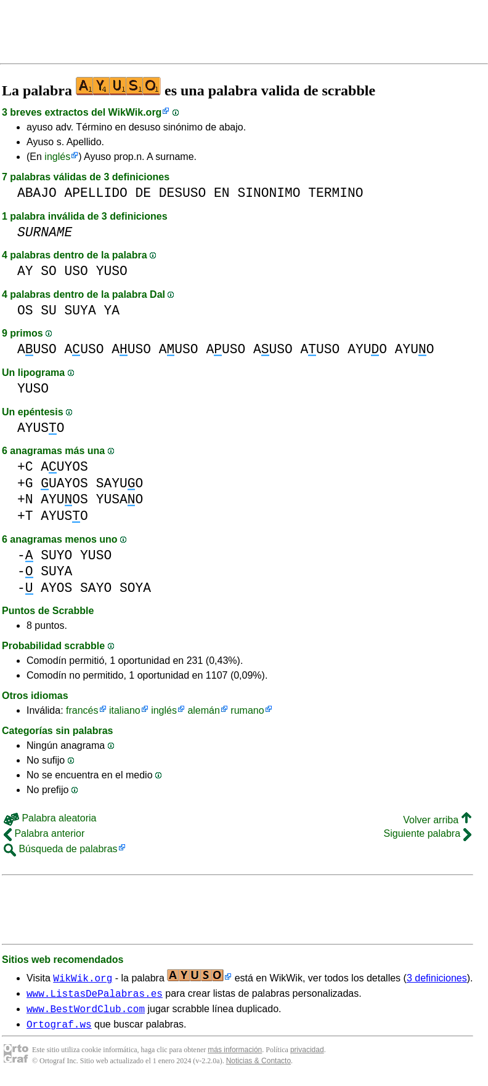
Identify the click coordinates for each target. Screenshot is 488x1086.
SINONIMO (268, 193)
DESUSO (182, 193)
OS (25, 310)
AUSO (37, 349)
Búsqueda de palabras (61, 849)
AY (25, 271)
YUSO (112, 271)
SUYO (56, 555)
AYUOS (64, 499)
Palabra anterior (44, 833)
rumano (247, 710)
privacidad (307, 1055)
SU (49, 310)
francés (82, 710)
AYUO (367, 349)
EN (222, 193)
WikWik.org (135, 112)
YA (112, 310)
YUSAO (120, 499)
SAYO (96, 588)
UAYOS (64, 483)
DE (143, 193)
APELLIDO (96, 193)
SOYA (135, 588)
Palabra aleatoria (50, 818)
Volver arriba (437, 820)
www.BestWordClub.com (85, 1012)
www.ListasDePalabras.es (94, 995)
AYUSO (41, 428)
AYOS (56, 588)
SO (49, 271)
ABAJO (37, 193)
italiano (124, 710)
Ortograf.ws (59, 1029)
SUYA (80, 310)
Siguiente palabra (427, 833)
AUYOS (64, 467)
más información (235, 1055)
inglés (57, 156)
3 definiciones (437, 978)
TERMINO (335, 193)
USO (76, 271)
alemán (203, 710)
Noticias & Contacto (258, 1066)
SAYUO (120, 483)
